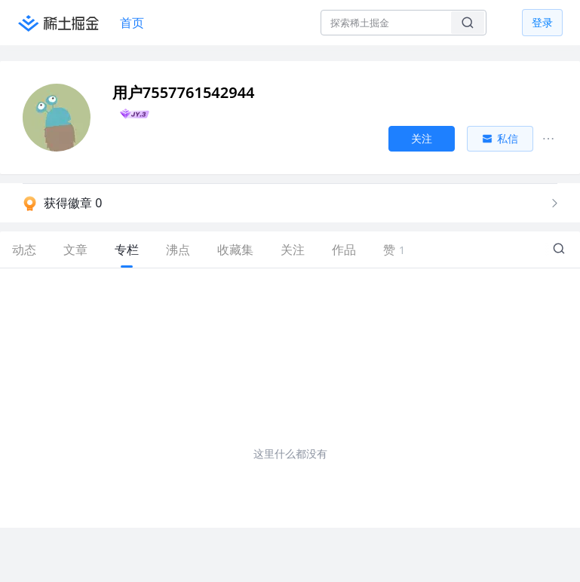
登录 (542, 22)
